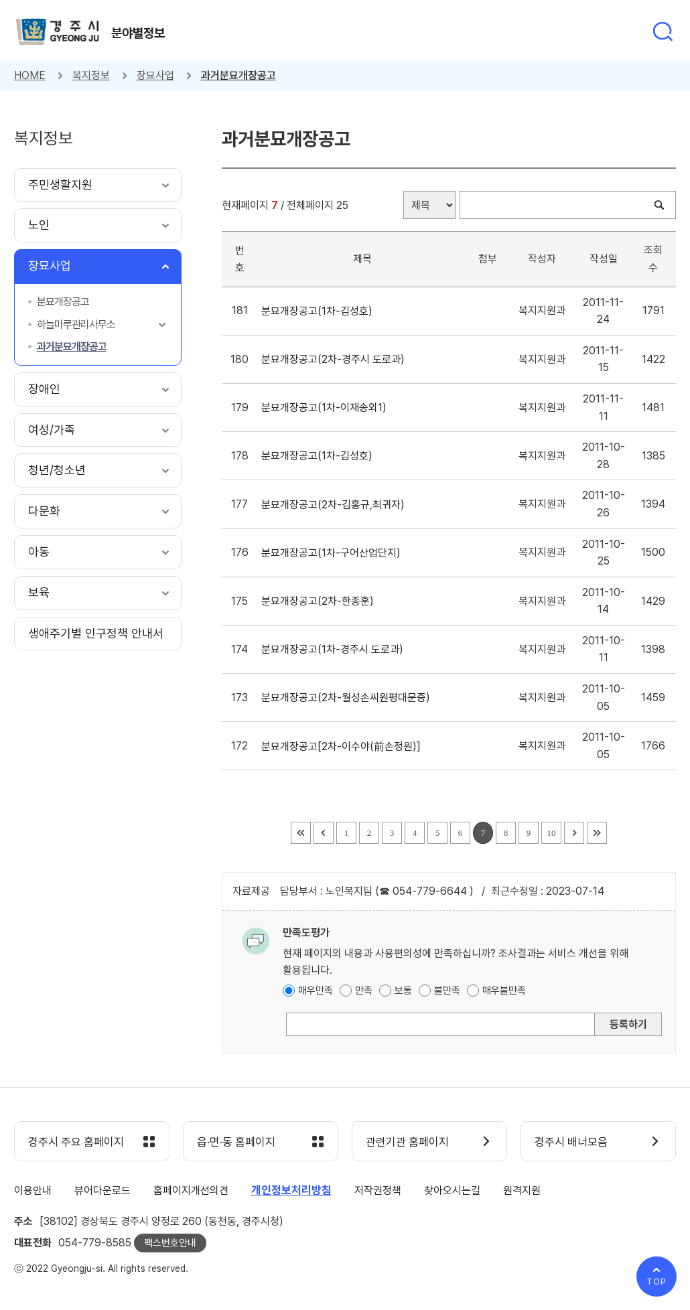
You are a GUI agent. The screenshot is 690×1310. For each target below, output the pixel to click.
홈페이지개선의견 (190, 1190)
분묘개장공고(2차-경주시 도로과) (335, 359)
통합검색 (662, 31)
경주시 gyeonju (57, 32)
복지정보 (91, 75)
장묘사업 (155, 75)
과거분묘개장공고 (238, 75)
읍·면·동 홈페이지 (236, 1142)
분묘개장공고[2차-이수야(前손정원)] (343, 746)
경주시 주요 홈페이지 (76, 1142)
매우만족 (315, 991)
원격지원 (522, 1190)
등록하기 (628, 1024)
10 (551, 833)
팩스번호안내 (170, 1243)
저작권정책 (377, 1190)
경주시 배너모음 (571, 1142)
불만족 (447, 991)
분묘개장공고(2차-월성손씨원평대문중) (348, 697)
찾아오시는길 (452, 1190)
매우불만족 (504, 991)
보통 (403, 991)
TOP (656, 1282)
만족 (363, 991)
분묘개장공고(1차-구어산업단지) (333, 553)
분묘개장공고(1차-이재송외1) (326, 407)
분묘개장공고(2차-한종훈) (320, 601)
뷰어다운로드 (102, 1190)
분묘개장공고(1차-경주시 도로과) (335, 649)
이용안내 (33, 1190)
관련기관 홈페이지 (407, 1142)
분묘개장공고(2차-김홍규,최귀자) (335, 504)
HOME (30, 75)
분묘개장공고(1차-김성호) (319, 311)
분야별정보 (138, 32)
